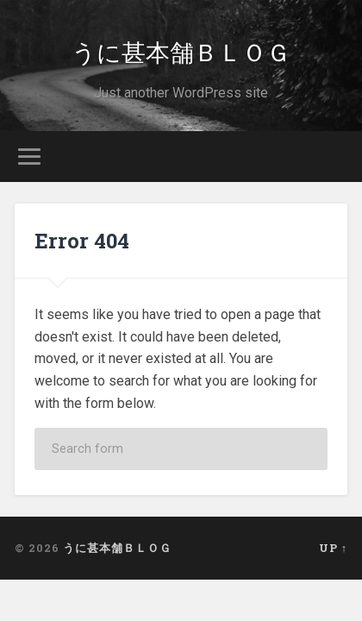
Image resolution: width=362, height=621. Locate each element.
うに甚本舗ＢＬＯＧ (181, 51)
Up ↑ (333, 548)
